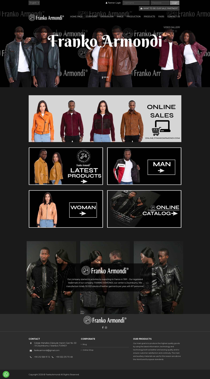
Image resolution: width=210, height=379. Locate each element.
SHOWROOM (107, 16)
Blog (85, 344)
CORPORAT (91, 16)
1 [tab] (102, 78)
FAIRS (161, 16)
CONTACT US (173, 16)
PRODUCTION (134, 16)
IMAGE (120, 16)
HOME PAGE (76, 16)
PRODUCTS (149, 16)
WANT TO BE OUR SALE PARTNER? (159, 8)
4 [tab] (107, 77)
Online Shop (88, 350)
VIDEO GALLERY (172, 27)
